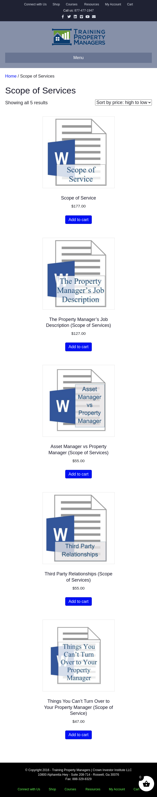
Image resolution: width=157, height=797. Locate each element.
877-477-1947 (84, 10)
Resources (91, 4)
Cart (130, 4)
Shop (56, 4)
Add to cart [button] (78, 219)
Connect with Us (35, 4)
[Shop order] (123, 102)
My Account (113, 4)
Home (10, 76)
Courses (71, 4)
